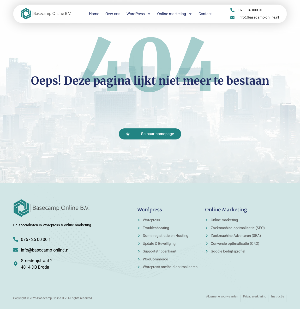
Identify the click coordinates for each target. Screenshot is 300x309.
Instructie (277, 296)
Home (94, 14)
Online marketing (174, 14)
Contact (205, 14)
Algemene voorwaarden (222, 296)
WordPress (138, 14)
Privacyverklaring (254, 296)
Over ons (112, 14)
